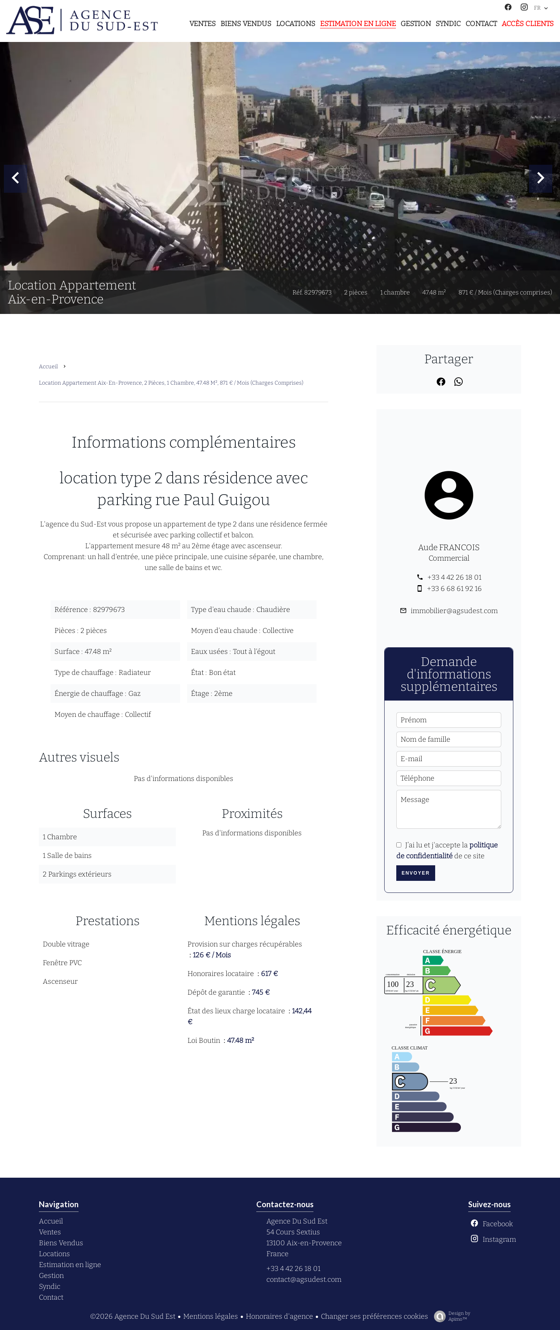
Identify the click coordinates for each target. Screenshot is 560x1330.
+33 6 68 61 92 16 (454, 588)
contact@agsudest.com (303, 1279)
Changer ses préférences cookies (374, 1316)
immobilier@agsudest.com (454, 611)
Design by (450, 1316)
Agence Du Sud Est (296, 1221)
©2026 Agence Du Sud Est (132, 1316)
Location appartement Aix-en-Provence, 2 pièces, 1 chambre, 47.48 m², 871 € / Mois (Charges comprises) (171, 383)
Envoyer (416, 873)
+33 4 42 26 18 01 (454, 577)
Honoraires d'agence (279, 1316)
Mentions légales (210, 1316)
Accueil (48, 366)
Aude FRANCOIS (449, 547)
